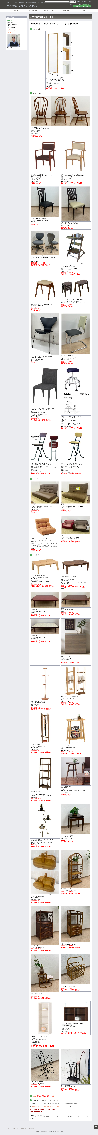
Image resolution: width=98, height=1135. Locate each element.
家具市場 (30, 5)
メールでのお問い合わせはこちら (82, 6)
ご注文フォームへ (36, 1106)
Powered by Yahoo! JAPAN (84, 1)
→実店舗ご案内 (10, 32)
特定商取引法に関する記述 (28, 1128)
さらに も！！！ (45, 1096)
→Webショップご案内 (12, 30)
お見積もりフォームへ (49, 1106)
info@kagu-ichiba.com (12, 29)
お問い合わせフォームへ (63, 1106)
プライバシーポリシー (12, 1128)
